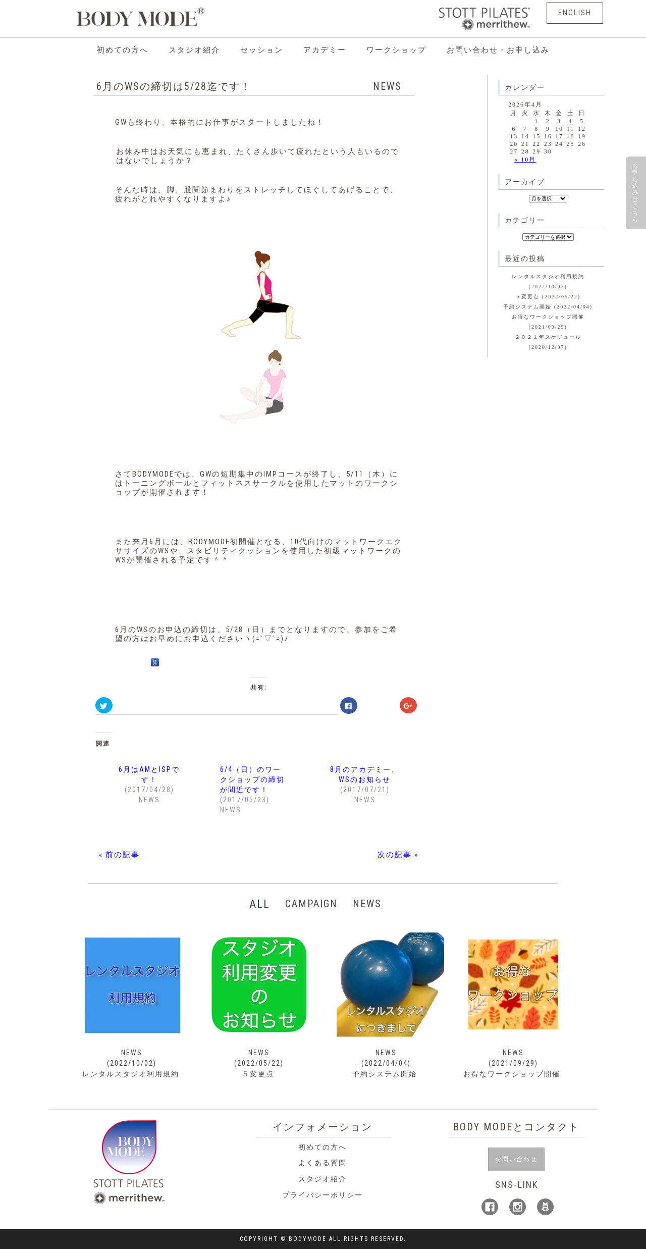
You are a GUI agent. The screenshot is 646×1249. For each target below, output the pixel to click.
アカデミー (324, 50)
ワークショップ (396, 50)
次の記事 (395, 854)
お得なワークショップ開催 (548, 317)
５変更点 (527, 296)
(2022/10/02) (131, 1063)
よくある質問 (322, 1163)
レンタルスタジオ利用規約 (548, 276)
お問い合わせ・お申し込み (498, 50)
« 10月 (525, 159)
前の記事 (122, 854)
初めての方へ (122, 50)
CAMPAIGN (312, 904)
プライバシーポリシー (322, 1195)
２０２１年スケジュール (548, 337)
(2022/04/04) (386, 1063)
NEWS (387, 86)
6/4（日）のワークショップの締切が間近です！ (252, 779)
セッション (261, 50)
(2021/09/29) (513, 1063)
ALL (259, 903)
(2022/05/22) (259, 1063)
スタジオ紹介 (194, 50)
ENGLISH (574, 13)
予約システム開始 (527, 306)
